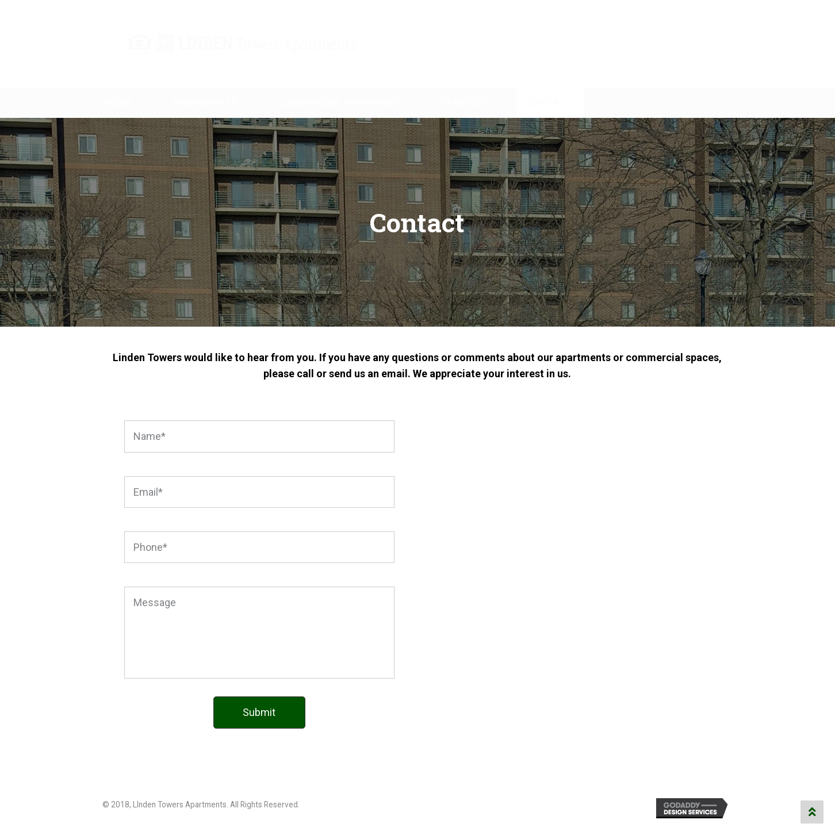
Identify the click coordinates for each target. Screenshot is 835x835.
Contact (550, 103)
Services (464, 103)
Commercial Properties (339, 103)
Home (119, 103)
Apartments (205, 103)
